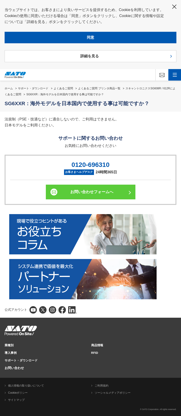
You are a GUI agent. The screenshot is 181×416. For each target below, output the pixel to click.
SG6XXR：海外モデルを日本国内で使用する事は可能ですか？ (65, 94)
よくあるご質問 (63, 88)
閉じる (174, 7)
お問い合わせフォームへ (91, 192)
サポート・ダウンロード (33, 88)
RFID (94, 353)
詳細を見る (89, 56)
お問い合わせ (14, 368)
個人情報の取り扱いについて (26, 385)
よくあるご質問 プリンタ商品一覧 (99, 88)
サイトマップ (16, 399)
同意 (90, 37)
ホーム (9, 88)
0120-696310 (90, 164)
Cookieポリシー (18, 392)
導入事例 (11, 353)
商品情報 (97, 345)
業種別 (9, 345)
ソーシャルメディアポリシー (113, 392)
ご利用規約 (101, 385)
